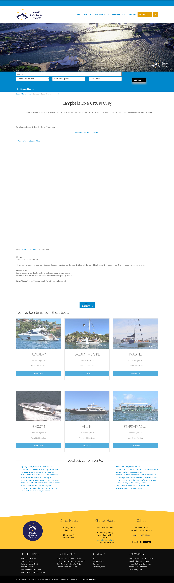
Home (79, 14)
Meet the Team (98, 561)
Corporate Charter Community (140, 564)
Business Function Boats (30, 564)
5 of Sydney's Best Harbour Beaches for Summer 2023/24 (136, 477)
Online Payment (99, 567)
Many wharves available (105, 540)
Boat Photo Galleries (28, 558)
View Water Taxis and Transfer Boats (87, 132)
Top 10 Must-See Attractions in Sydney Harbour (38, 472)
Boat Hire (88, 14)
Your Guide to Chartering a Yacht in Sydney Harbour (39, 469)
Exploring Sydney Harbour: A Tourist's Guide (36, 467)
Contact (132, 14)
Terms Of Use (75, 579)
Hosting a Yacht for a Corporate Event (129, 472)
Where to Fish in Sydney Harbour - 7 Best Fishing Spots (40, 480)
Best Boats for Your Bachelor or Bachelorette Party (39, 475)
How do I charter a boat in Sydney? (69, 558)
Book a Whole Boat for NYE (31, 569)
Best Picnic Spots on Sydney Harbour (129, 488)
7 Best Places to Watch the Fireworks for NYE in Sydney (136, 480)
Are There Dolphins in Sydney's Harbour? (35, 491)
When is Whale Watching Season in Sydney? (36, 485)
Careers (96, 564)
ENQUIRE (142, 14)
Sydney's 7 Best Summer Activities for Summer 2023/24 (136, 475)
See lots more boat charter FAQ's (69, 564)
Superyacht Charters (28, 561)
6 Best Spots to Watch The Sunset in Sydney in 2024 (39, 488)
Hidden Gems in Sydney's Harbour (128, 467)
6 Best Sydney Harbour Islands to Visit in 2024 (132, 485)
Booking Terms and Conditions (68, 567)
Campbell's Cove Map (28, 249)
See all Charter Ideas (23, 94)
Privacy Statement (89, 579)
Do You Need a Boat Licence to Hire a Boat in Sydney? (40, 483)
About (95, 558)
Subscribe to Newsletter (138, 567)
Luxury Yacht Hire (102, 14)
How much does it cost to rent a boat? (71, 561)
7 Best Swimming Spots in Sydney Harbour (131, 483)
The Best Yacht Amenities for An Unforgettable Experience (137, 469)
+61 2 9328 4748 (141, 535)
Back (60, 94)
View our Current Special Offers (29, 141)
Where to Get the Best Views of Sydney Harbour (38, 477)
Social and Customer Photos (139, 561)
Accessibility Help (135, 569)
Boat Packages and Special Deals (33, 572)
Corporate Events (119, 14)
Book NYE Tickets (27, 567)
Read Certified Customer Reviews (141, 558)
